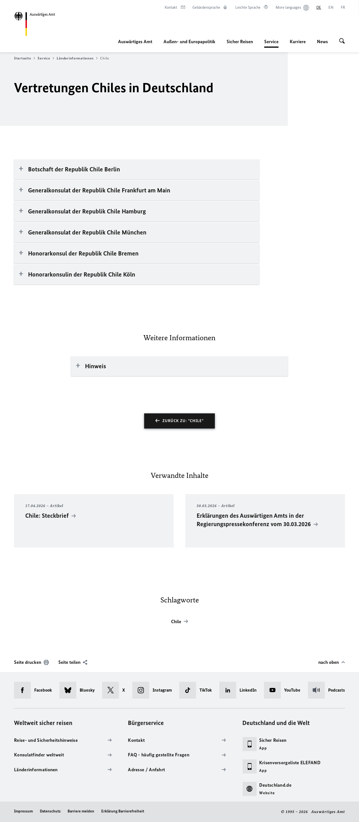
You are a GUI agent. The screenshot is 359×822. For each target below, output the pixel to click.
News (322, 41)
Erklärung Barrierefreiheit (122, 811)
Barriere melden (81, 811)
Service (271, 41)
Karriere (298, 41)
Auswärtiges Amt (135, 41)
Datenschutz (50, 811)
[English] (330, 7)
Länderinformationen (77, 58)
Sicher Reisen (240, 41)
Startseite (24, 58)
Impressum (23, 811)
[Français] (343, 7)
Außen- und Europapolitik (189, 41)
